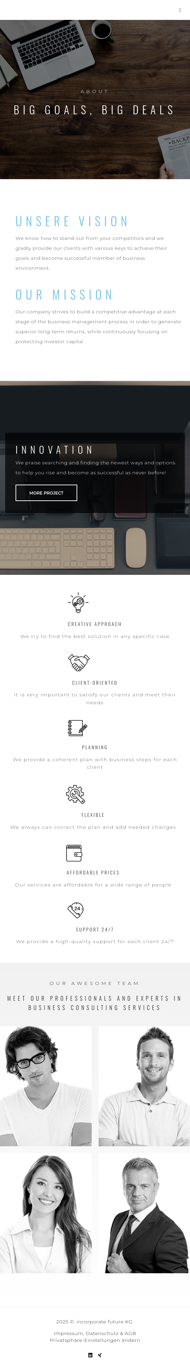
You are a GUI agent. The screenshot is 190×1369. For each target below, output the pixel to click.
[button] (180, 10)
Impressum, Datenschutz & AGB (95, 1333)
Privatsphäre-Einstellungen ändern (95, 1340)
